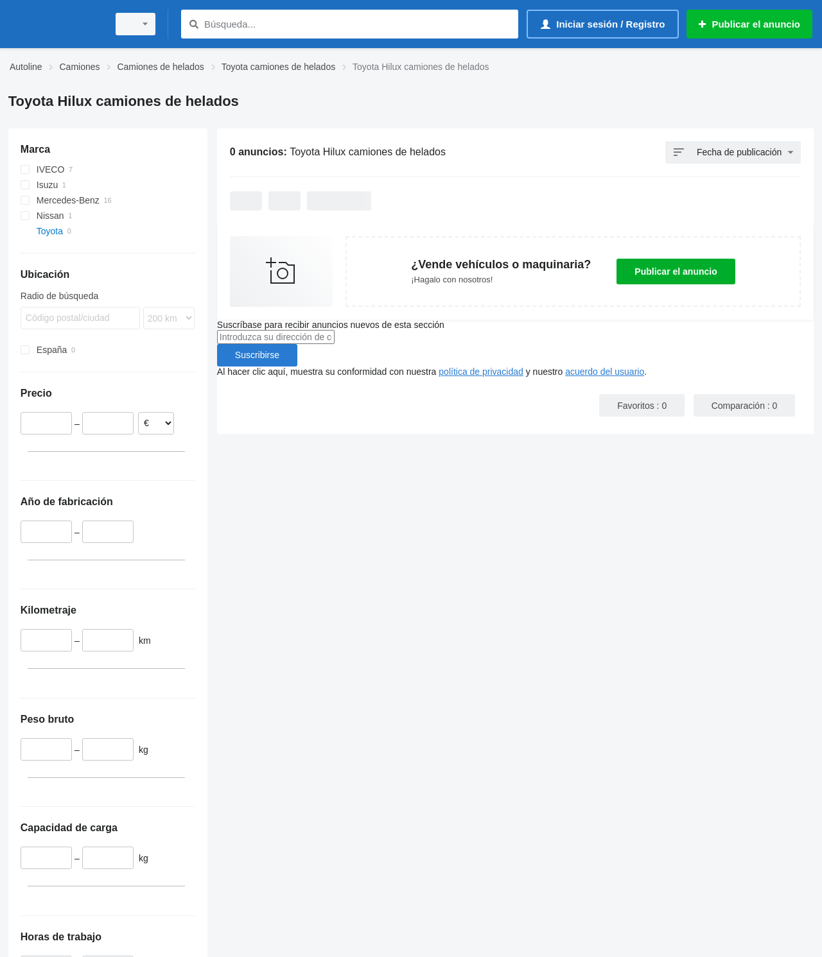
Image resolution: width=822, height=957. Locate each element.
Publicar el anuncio (675, 271)
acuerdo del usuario (604, 371)
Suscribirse (257, 355)
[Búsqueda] (194, 24)
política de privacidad (481, 371)
